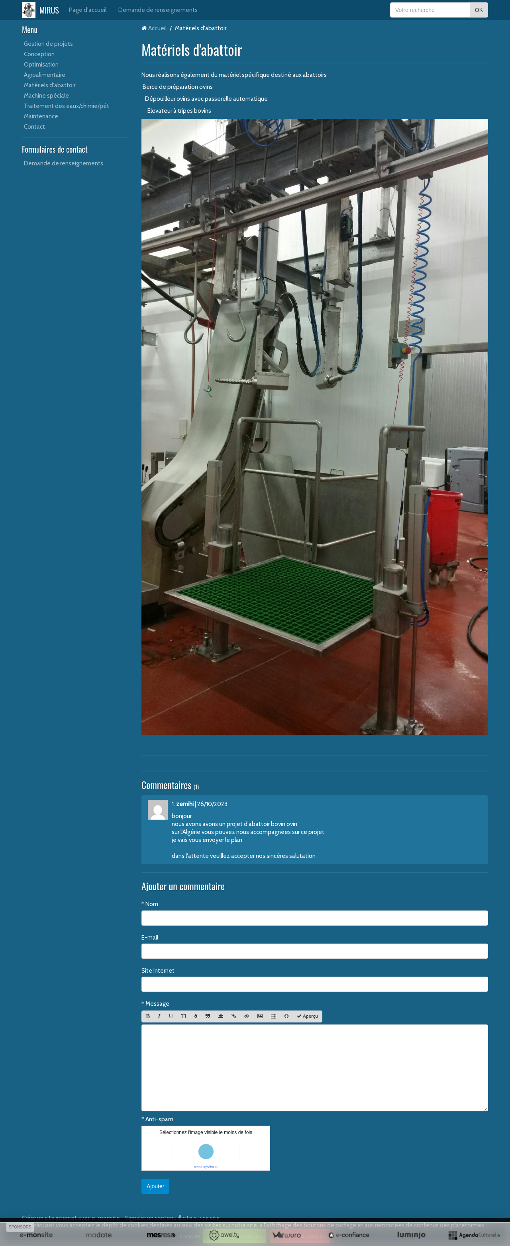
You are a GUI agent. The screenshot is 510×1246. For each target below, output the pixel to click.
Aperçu (307, 1016)
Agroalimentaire (44, 74)
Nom (151, 904)
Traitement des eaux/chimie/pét (66, 106)
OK (479, 10)
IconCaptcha (204, 1167)
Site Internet (158, 970)
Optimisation (41, 64)
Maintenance (41, 116)
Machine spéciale (46, 95)
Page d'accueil (87, 10)
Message (157, 1003)
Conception (39, 54)
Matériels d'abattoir (49, 85)
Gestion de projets (48, 43)
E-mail (149, 937)
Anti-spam (159, 1119)
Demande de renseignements (158, 10)
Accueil (157, 28)
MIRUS (49, 10)
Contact (34, 126)
